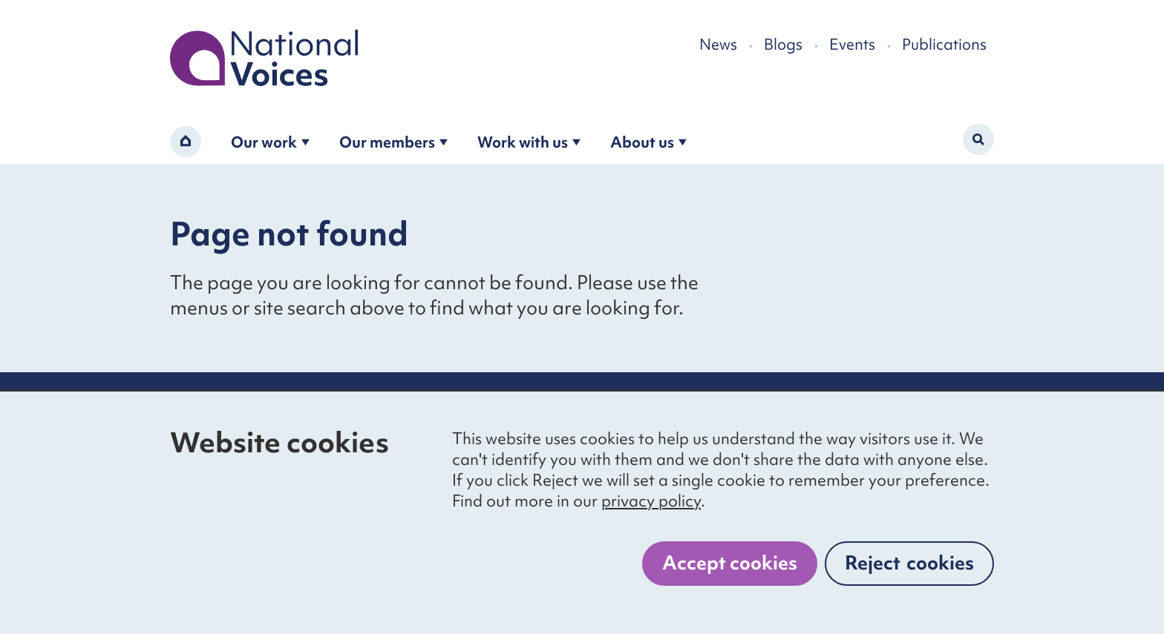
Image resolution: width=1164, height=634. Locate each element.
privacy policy (651, 501)
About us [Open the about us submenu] (648, 142)
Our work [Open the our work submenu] (270, 142)
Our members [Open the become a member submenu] (393, 142)
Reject (909, 562)
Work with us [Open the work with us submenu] (529, 142)
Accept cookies (729, 562)
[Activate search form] (978, 139)
